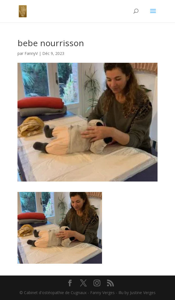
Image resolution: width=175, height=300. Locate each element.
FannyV (31, 53)
